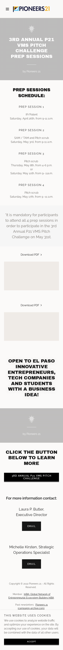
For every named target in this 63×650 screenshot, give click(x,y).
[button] (8, 9)
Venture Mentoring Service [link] (31, 621)
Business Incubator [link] (31, 616)
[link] (31, 9)
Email (31, 526)
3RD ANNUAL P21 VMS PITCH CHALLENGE (31, 477)
